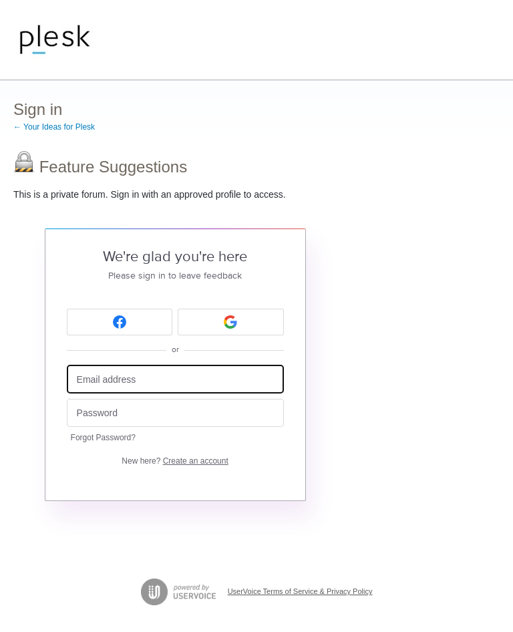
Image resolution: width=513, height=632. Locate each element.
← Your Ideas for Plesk (54, 127)
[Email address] (175, 379)
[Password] (175, 413)
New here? (175, 461)
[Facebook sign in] (120, 322)
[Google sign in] (231, 322)
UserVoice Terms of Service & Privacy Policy (300, 591)
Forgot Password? (103, 437)
